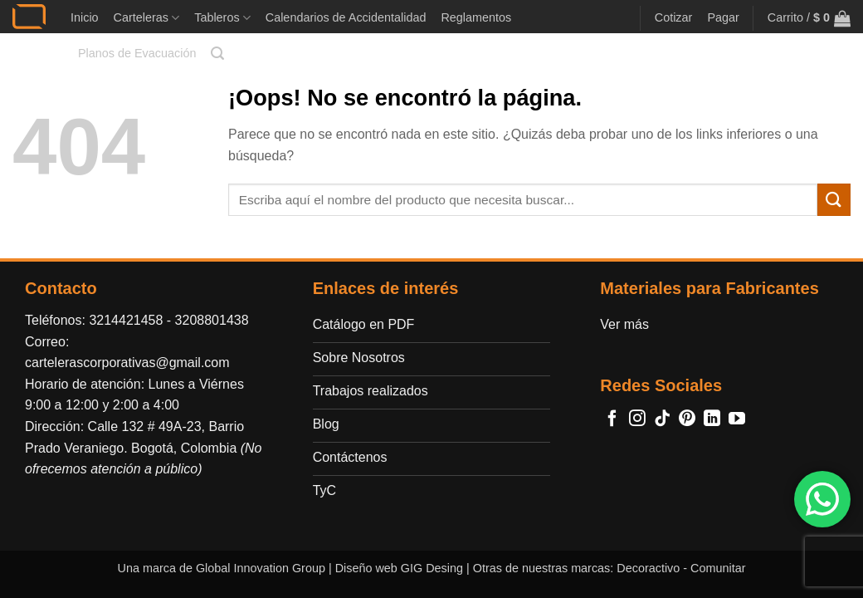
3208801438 (212, 320)
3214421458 (126, 320)
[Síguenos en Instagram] (637, 419)
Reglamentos (476, 17)
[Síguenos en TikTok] (662, 419)
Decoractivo (648, 568)
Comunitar (717, 568)
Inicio (85, 17)
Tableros (222, 18)
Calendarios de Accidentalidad (346, 17)
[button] (217, 53)
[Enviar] (834, 200)
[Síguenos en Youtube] (737, 419)
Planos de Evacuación (137, 53)
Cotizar (674, 17)
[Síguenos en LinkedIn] (712, 419)
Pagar (723, 17)
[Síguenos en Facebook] (612, 419)
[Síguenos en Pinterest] (687, 419)
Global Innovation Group (260, 568)
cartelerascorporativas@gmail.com (127, 362)
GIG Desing (432, 568)
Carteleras (147, 18)
